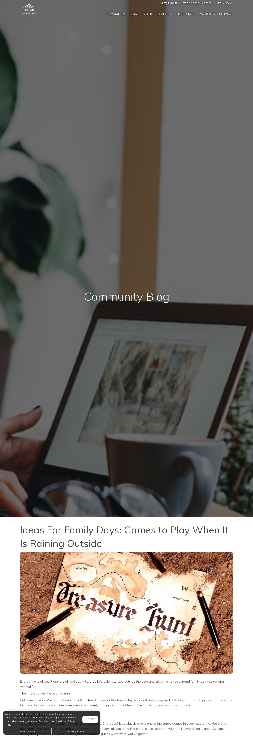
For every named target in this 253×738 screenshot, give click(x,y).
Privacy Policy (76, 731)
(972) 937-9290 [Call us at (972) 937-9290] (170, 3)
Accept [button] (90, 719)
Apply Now (224, 3)
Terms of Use (27, 731)
